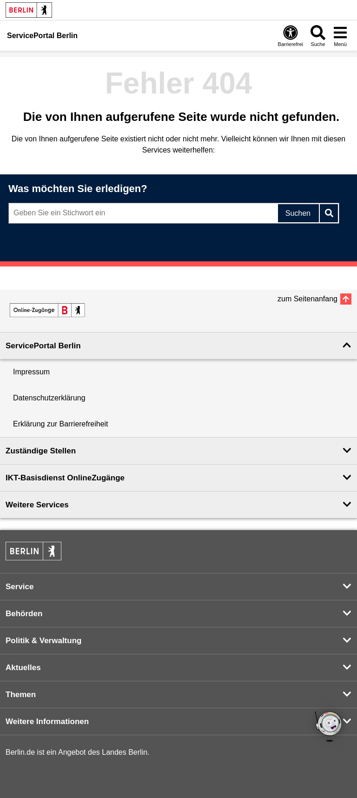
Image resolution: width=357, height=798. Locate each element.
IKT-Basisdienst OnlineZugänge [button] (65, 477)
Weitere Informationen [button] (47, 721)
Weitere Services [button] (37, 504)
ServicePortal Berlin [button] (43, 345)
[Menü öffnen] (340, 35)
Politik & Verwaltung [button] (43, 640)
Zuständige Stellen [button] (41, 450)
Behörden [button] (24, 613)
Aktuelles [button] (23, 667)
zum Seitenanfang (307, 299)
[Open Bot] (329, 727)
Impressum (31, 372)
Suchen (298, 213)
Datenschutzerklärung (49, 398)
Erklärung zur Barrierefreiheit (60, 424)
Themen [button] (21, 694)
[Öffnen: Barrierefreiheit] (290, 35)
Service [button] (20, 586)
